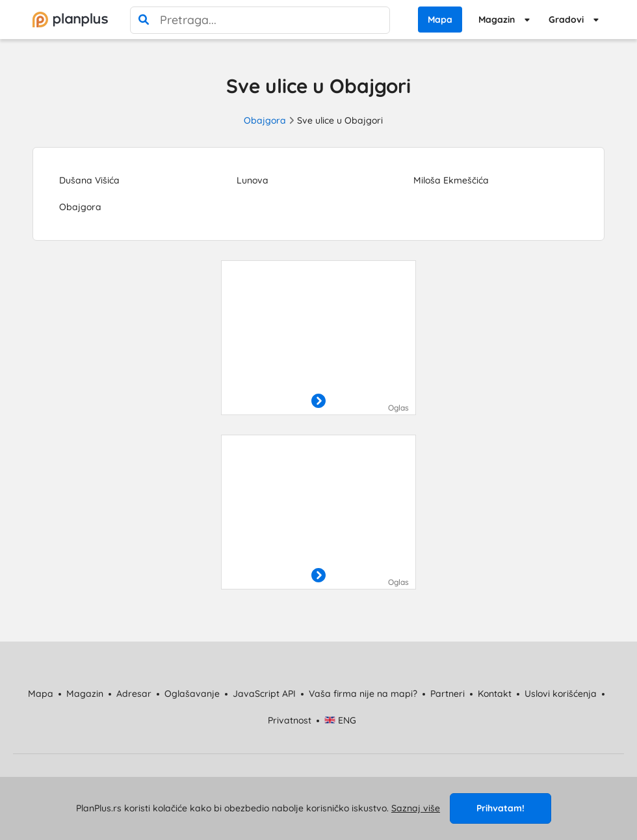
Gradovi (566, 19)
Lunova (252, 180)
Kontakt (495, 693)
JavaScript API (264, 693)
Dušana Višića (89, 180)
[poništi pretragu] (376, 20)
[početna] (70, 20)
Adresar (133, 693)
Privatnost (289, 720)
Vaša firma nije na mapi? (363, 693)
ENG (340, 720)
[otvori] (319, 401)
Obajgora (265, 120)
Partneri (447, 693)
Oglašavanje (192, 693)
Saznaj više (415, 808)
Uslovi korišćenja (561, 693)
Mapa (440, 19)
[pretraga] (144, 20)
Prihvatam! (500, 808)
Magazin (496, 19)
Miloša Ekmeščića (451, 180)
